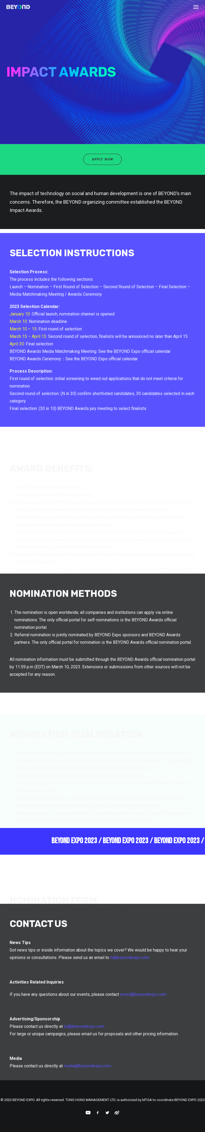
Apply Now (102, 159)
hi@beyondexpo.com (129, 975)
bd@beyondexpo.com (84, 1044)
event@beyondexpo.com (143, 1012)
